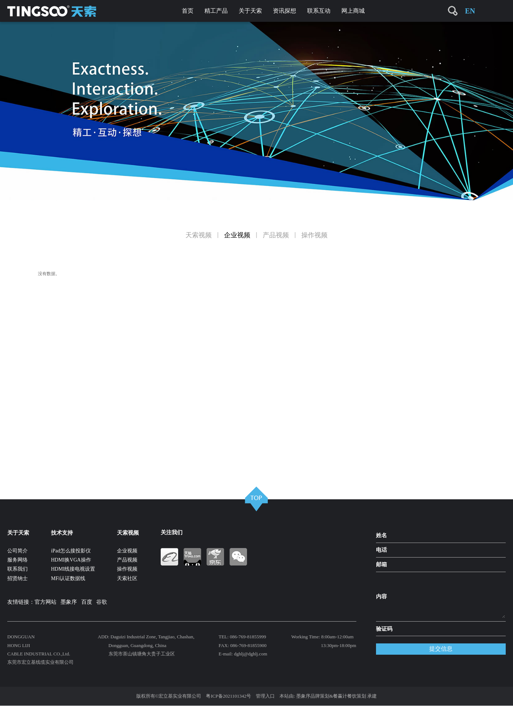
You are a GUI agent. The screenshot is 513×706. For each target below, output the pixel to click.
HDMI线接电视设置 (73, 569)
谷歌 (101, 602)
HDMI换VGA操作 (71, 560)
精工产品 (216, 11)
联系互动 (318, 11)
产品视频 (276, 235)
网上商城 (353, 11)
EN (470, 11)
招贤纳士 (17, 578)
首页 (187, 11)
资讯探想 (284, 11)
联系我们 (17, 569)
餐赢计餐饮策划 (349, 696)
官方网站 (45, 602)
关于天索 (250, 11)
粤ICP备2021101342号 (228, 696)
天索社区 (127, 578)
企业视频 (237, 235)
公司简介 (17, 551)
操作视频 (314, 235)
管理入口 (265, 696)
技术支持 (62, 533)
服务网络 (17, 560)
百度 (86, 602)
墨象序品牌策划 (312, 696)
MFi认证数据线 (68, 578)
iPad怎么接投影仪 (71, 551)
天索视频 (198, 235)
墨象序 (68, 602)
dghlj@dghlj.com (250, 654)
